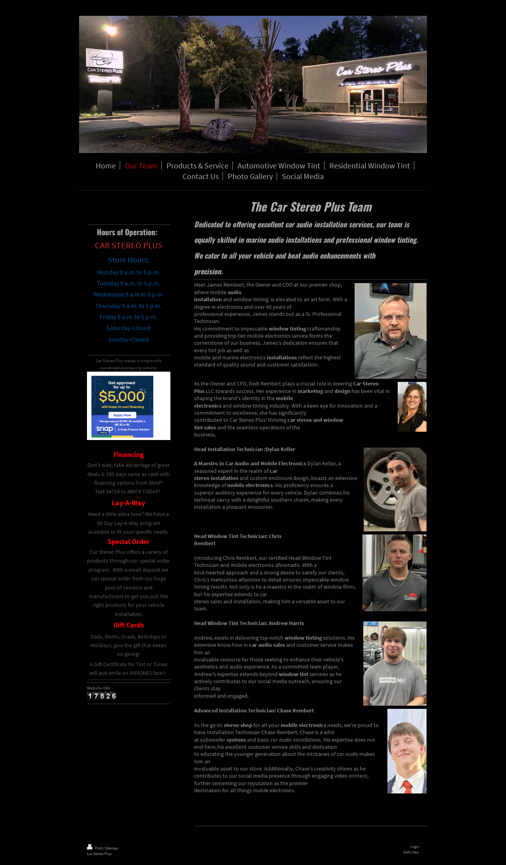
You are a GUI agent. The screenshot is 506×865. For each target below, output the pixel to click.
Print (95, 848)
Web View (411, 852)
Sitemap (111, 848)
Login (414, 846)
